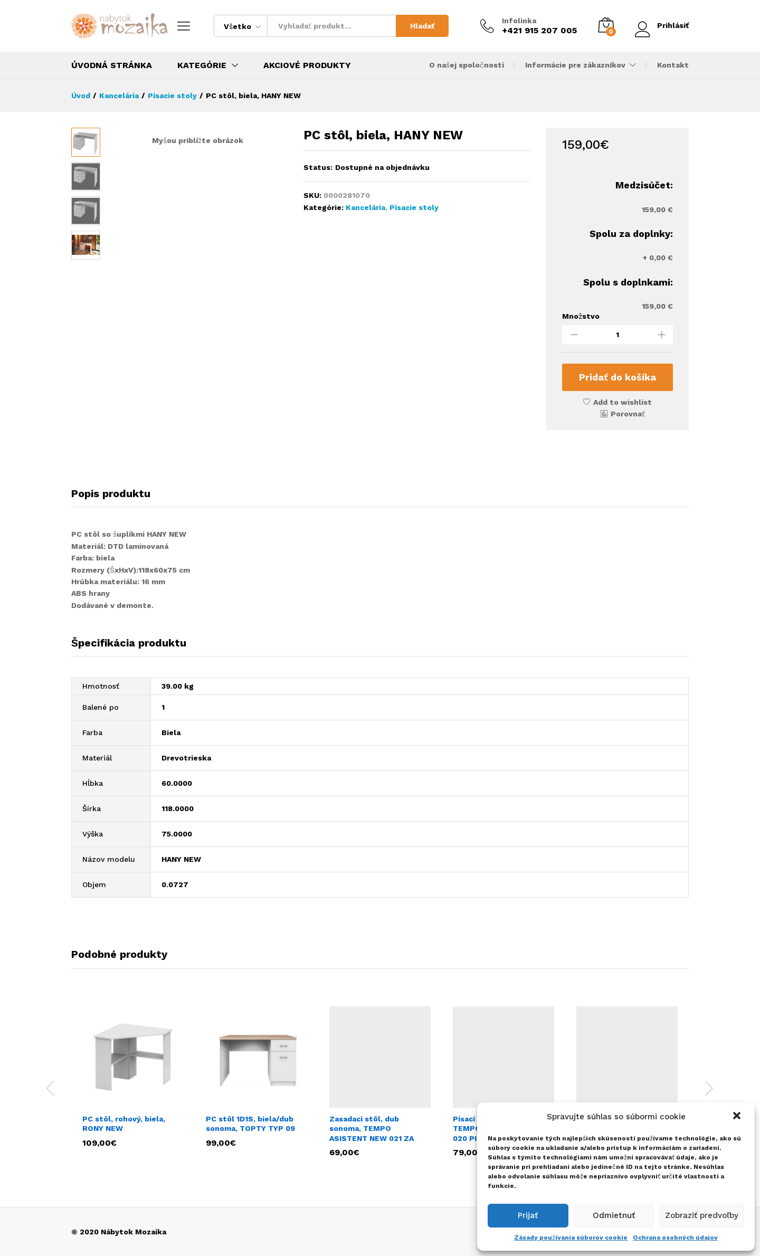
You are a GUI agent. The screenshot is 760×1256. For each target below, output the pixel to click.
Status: (317, 167)
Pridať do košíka (617, 377)
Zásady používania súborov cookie (571, 1237)
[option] (133, 1076)
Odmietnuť (614, 1215)
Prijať (528, 1215)
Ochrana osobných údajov (675, 1237)
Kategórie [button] (201, 65)
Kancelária (365, 207)
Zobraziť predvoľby (701, 1215)
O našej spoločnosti (466, 65)
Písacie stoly (414, 207)
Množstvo (581, 316)
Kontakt (673, 65)
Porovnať (628, 414)
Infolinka (519, 20)
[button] (738, 1116)
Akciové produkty (307, 65)
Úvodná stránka (111, 65)
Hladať (422, 26)
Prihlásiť (662, 25)
